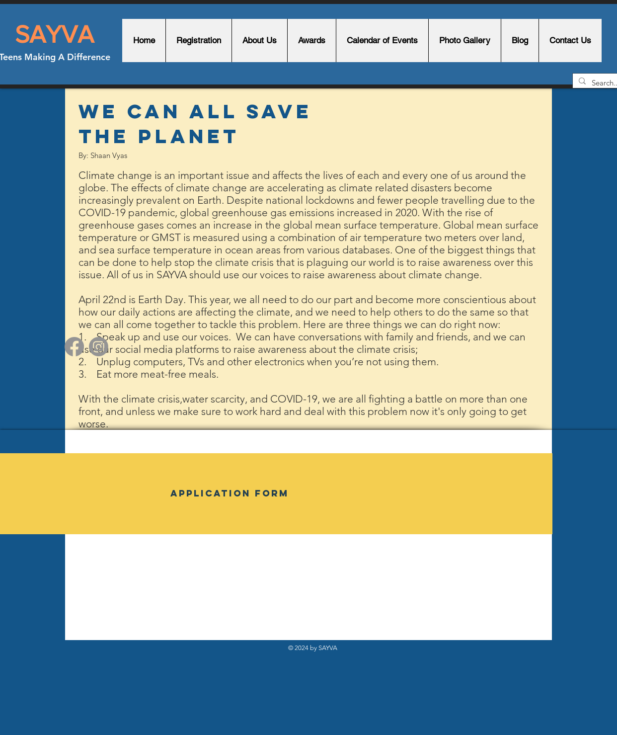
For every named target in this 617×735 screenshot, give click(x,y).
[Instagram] (98, 346)
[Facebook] (74, 346)
